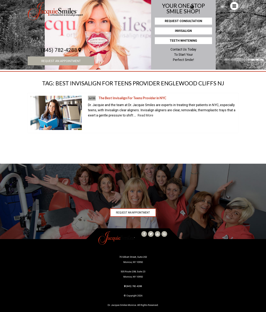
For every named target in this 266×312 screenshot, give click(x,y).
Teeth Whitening (183, 40)
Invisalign (183, 31)
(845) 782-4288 (61, 50)
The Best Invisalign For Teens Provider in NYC (132, 98)
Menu (229, 6)
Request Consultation (183, 21)
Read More (145, 115)
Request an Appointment (61, 61)
